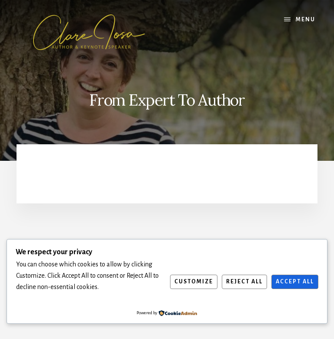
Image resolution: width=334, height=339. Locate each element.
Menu (305, 20)
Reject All (244, 282)
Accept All (295, 282)
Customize (193, 282)
